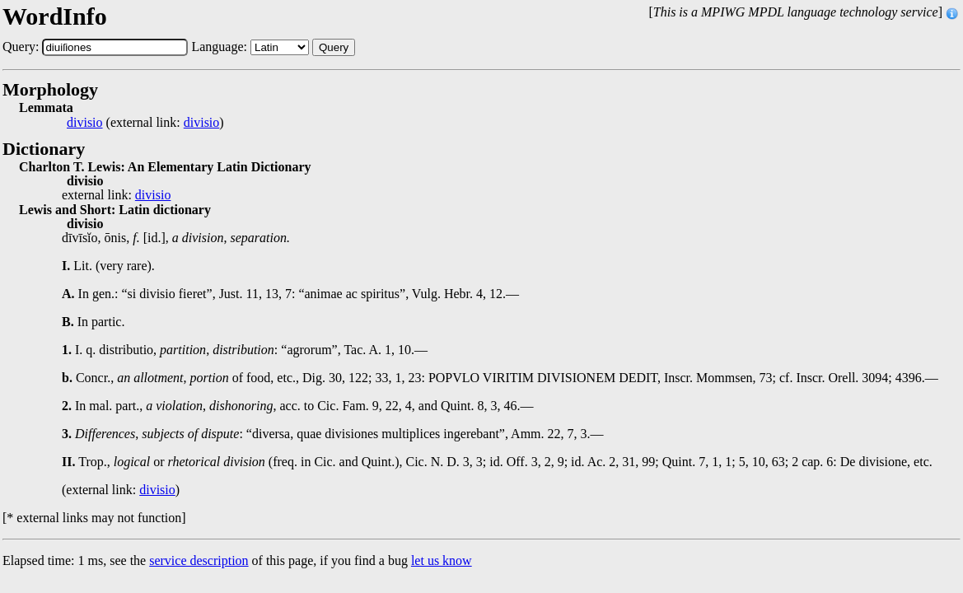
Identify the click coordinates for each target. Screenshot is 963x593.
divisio (85, 122)
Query (333, 47)
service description (198, 560)
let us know (441, 560)
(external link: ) (145, 122)
